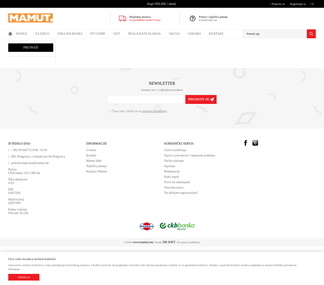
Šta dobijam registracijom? (181, 231)
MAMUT (13, 41)
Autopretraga (217, 49)
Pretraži (30, 85)
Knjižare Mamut (96, 209)
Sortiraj (235, 49)
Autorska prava (173, 225)
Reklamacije (172, 209)
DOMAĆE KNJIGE (45, 41)
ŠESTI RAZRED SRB (94, 41)
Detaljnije (14, 269)
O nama (91, 188)
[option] (162, 4)
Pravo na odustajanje (177, 220)
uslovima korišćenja (154, 149)
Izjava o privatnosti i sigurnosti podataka (189, 193)
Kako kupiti (171, 215)
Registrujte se (298, 4)
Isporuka (169, 204)
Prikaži (267, 49)
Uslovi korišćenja (175, 188)
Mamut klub (94, 199)
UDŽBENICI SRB (69, 41)
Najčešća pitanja (96, 204)
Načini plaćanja (174, 199)
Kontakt (91, 193)
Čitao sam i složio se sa (139, 149)
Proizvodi (26, 41)
